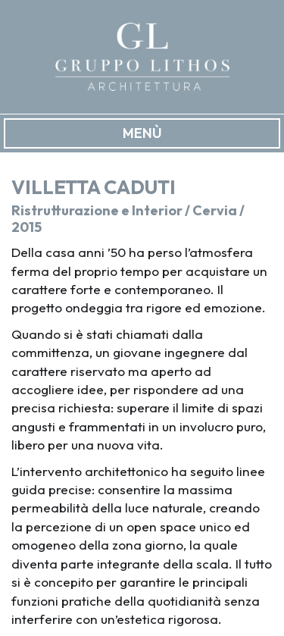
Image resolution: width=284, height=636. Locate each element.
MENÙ (142, 133)
